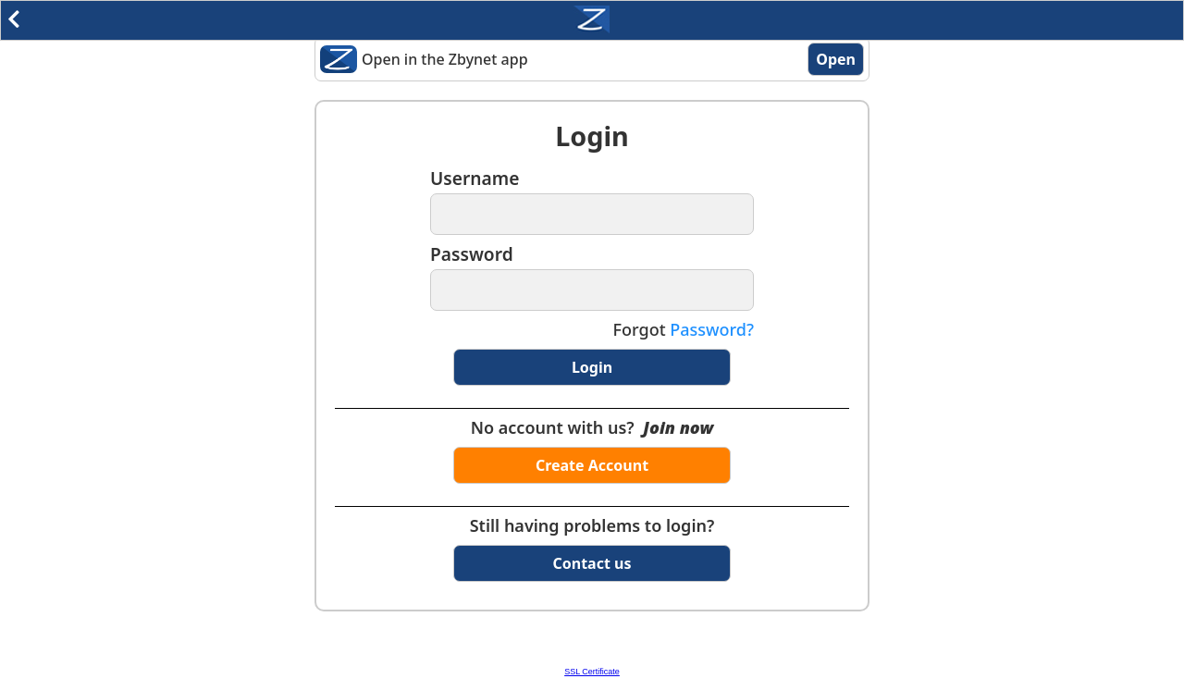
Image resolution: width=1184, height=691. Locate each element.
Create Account (592, 465)
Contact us (592, 563)
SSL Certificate (592, 671)
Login (592, 367)
